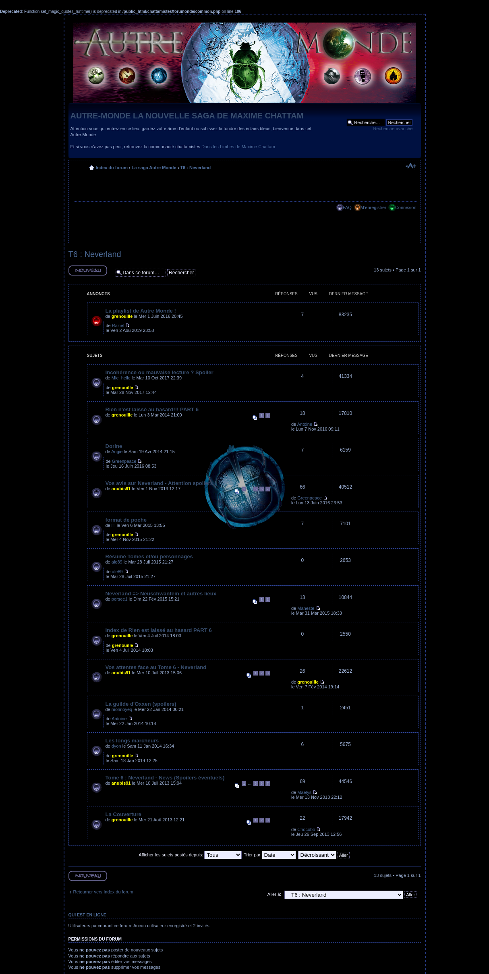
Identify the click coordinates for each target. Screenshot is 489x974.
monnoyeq (122, 709)
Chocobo (306, 829)
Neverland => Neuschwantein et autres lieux (161, 594)
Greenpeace (124, 461)
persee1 (120, 599)
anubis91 (121, 488)
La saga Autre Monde (154, 167)
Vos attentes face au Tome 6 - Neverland (156, 667)
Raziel (118, 325)
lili (114, 525)
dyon (116, 746)
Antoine (304, 424)
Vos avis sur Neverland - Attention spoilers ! (161, 483)
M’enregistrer (373, 207)
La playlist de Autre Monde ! (141, 311)
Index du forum (112, 167)
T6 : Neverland (195, 167)
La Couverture (123, 814)
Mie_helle (121, 377)
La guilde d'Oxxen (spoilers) (141, 704)
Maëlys (304, 792)
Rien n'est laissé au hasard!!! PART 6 (152, 409)
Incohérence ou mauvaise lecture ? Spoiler (159, 372)
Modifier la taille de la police (410, 166)
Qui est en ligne (87, 914)
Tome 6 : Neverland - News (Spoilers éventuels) (165, 778)
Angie (116, 451)
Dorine (114, 446)
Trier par (270, 854)
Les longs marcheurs (132, 741)
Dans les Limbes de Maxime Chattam (238, 146)
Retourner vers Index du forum (103, 891)
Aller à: (274, 894)
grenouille (122, 316)
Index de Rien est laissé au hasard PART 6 (159, 630)
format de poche (126, 520)
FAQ (347, 207)
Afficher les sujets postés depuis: (190, 854)
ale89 (117, 562)
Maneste (305, 608)
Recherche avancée (392, 128)
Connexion (405, 207)
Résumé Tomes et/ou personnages (149, 556)
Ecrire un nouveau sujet (87, 270)
